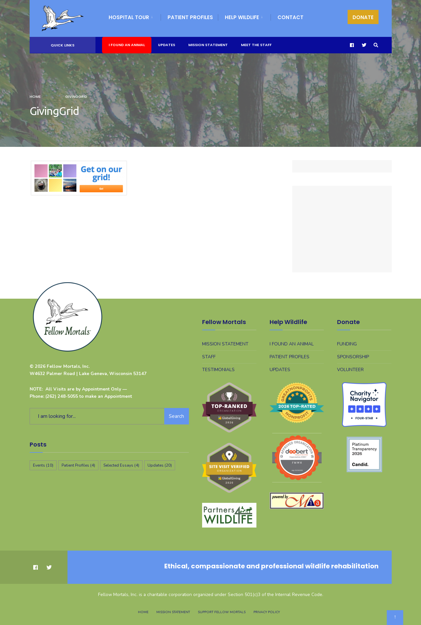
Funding (347, 344)
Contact (290, 17)
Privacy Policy (266, 612)
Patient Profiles (190, 17)
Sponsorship (353, 357)
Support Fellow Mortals (222, 612)
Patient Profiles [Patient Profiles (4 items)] (78, 465)
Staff (209, 357)
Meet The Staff (256, 44)
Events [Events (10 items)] (43, 465)
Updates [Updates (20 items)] (159, 465)
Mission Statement (208, 44)
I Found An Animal (127, 44)
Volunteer (350, 370)
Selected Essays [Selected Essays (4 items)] (121, 465)
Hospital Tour (129, 17)
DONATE (363, 17)
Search (176, 416)
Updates (166, 44)
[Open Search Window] (376, 45)
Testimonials (218, 370)
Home (35, 96)
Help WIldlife (242, 17)
